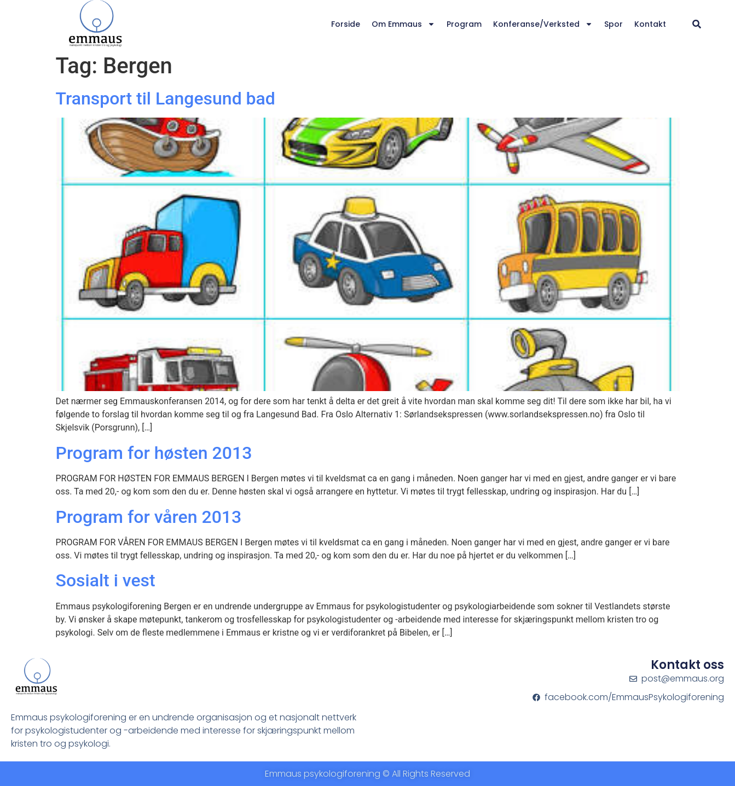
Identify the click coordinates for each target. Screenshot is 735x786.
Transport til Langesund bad (165, 98)
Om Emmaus (403, 24)
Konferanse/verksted (543, 24)
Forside (345, 24)
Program (464, 24)
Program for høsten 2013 (154, 453)
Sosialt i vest (105, 580)
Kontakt (650, 24)
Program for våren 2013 (149, 516)
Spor (613, 24)
